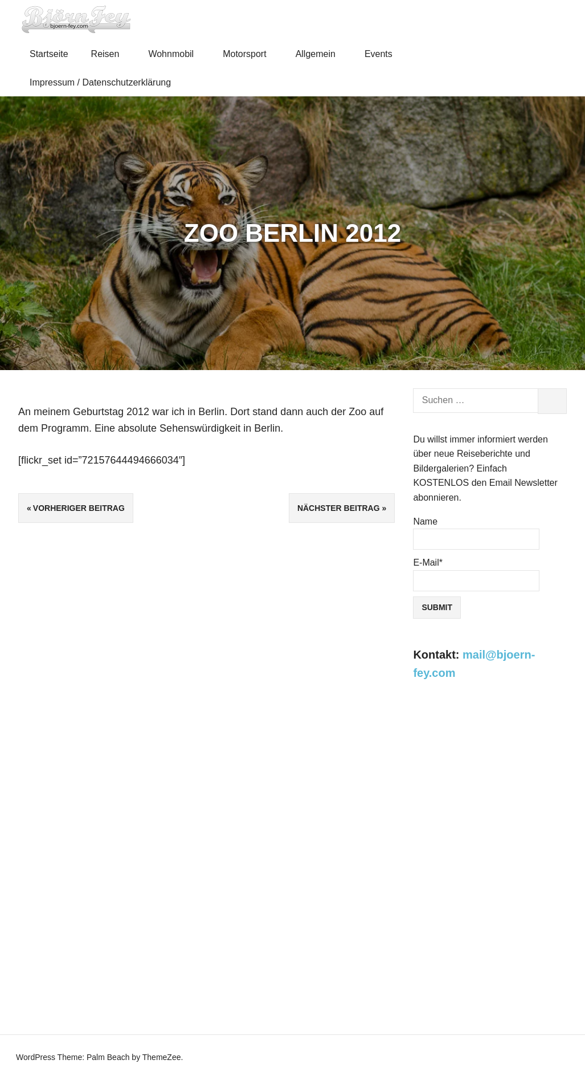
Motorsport (249, 54)
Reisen (110, 54)
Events (383, 54)
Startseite (49, 54)
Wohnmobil (175, 54)
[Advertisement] (490, 780)
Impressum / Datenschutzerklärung (100, 82)
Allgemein (321, 54)
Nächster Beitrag (338, 508)
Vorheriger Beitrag (79, 508)
